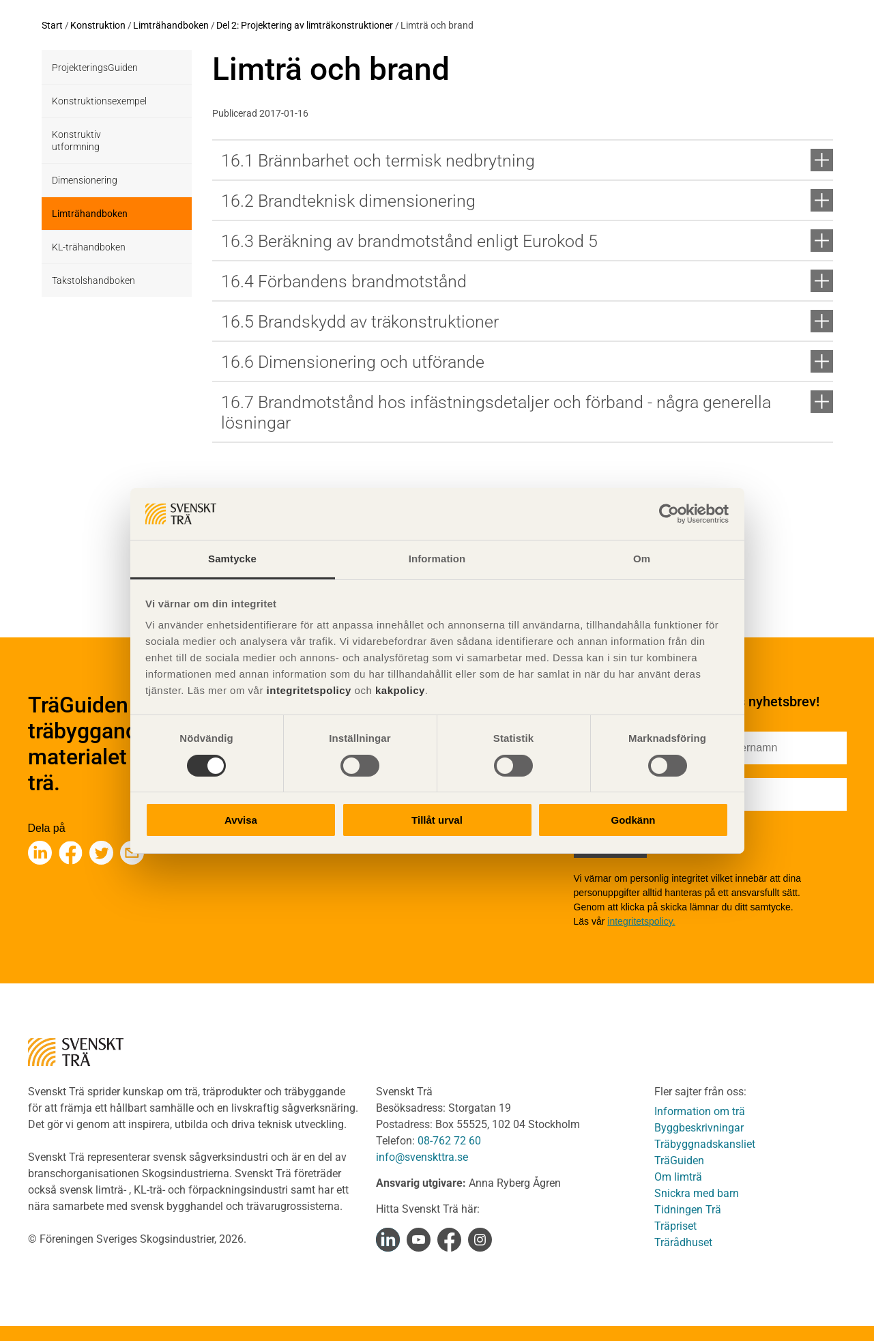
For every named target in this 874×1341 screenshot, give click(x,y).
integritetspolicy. (641, 921)
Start (52, 25)
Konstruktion (98, 25)
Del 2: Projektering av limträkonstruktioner (304, 25)
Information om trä (699, 1111)
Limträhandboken (171, 25)
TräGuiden (679, 1160)
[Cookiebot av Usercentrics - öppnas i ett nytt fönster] (669, 514)
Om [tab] (641, 558)
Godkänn (633, 820)
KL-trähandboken (89, 247)
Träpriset (675, 1226)
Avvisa (240, 820)
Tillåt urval (437, 820)
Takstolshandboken (93, 280)
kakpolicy (400, 690)
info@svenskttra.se (422, 1157)
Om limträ (678, 1176)
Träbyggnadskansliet (704, 1144)
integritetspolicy (307, 690)
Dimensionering (84, 180)
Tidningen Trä (687, 1209)
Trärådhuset (683, 1242)
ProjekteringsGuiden (95, 67)
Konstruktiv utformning (76, 140)
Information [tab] (437, 558)
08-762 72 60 (449, 1140)
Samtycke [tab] (232, 558)
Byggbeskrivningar (699, 1127)
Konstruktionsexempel (99, 101)
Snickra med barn (696, 1193)
